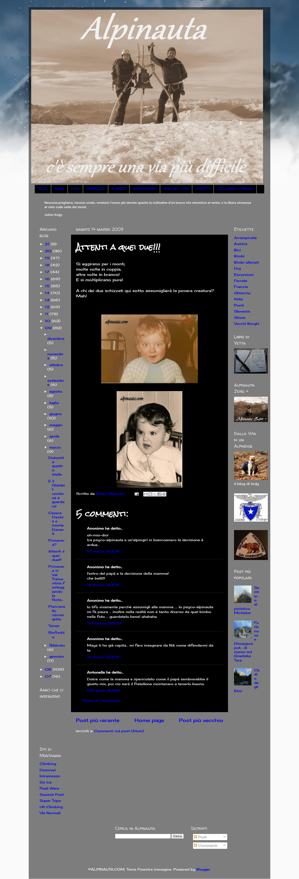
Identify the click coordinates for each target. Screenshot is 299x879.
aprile (54, 436)
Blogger (203, 869)
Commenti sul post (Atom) (119, 731)
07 (48, 676)
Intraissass (50, 776)
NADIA (59, 189)
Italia (238, 299)
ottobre (56, 365)
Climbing (48, 764)
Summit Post (52, 794)
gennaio (56, 656)
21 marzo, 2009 (103, 657)
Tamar (53, 626)
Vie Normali (50, 813)
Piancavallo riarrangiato (56, 612)
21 (48, 244)
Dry (237, 268)
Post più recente (97, 720)
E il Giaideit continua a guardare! (56, 493)
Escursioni (244, 275)
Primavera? (56, 542)
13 (48, 300)
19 (48, 258)
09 (49, 328)
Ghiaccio (242, 293)
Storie (239, 317)
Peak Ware (49, 788)
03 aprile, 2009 (103, 690)
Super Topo (50, 800)
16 (48, 279)
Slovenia (242, 311)
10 (48, 321)
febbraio (57, 645)
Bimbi (239, 256)
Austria (240, 244)
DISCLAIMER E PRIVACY (235, 189)
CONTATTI (203, 189)
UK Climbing (51, 807)
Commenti (205, 845)
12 (48, 307)
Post (200, 837)
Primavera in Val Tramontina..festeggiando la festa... (56, 583)
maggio (56, 425)
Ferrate (240, 281)
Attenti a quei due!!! (56, 555)
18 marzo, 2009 (103, 551)
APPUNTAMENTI (145, 189)
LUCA (75, 189)
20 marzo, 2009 (104, 623)
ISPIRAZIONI (95, 189)
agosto (55, 391)
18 (48, 265)
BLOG (43, 189)
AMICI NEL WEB (176, 189)
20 (49, 251)
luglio (54, 403)
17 (47, 272)
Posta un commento (101, 700)
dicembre (55, 338)
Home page (149, 720)
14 (48, 293)
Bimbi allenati (246, 262)
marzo (55, 447)
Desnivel (48, 770)
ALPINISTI (119, 189)
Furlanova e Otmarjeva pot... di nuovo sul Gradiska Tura (246, 641)
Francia (241, 287)
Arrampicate (245, 238)
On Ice (46, 782)
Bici (237, 250)
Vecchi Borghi (246, 323)
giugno (55, 414)
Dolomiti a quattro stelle (56, 466)
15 (48, 286)
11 (47, 314)
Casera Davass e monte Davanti (56, 523)
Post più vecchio (201, 720)
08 (49, 669)
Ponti (239, 305)
